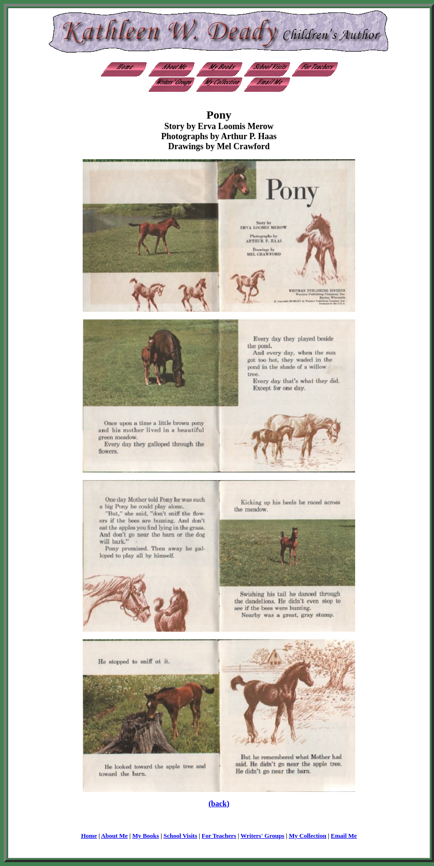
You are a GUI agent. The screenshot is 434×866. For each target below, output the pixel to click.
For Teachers (219, 835)
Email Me (344, 835)
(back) (218, 804)
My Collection (307, 835)
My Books (145, 835)
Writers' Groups (262, 835)
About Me (114, 835)
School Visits (180, 835)
